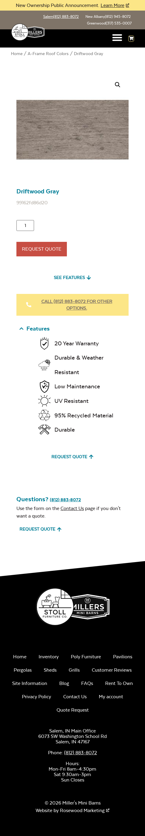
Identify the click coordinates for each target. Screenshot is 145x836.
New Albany (108, 16)
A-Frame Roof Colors (48, 53)
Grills (74, 670)
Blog (64, 683)
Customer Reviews (112, 670)
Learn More (112, 5)
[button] (117, 37)
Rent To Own (119, 683)
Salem (61, 16)
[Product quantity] (25, 225)
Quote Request (73, 710)
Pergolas (23, 670)
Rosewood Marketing (82, 810)
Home (16, 53)
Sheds (50, 670)
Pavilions (122, 657)
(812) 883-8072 (65, 499)
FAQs (87, 683)
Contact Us (72, 508)
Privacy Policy (36, 696)
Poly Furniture (86, 657)
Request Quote (41, 249)
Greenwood (109, 23)
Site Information (29, 683)
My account (111, 696)
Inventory (49, 657)
